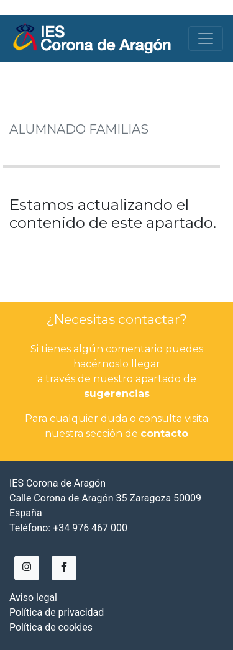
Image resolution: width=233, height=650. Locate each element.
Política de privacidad (56, 612)
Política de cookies (51, 627)
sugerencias (117, 394)
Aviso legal (33, 597)
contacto (164, 433)
